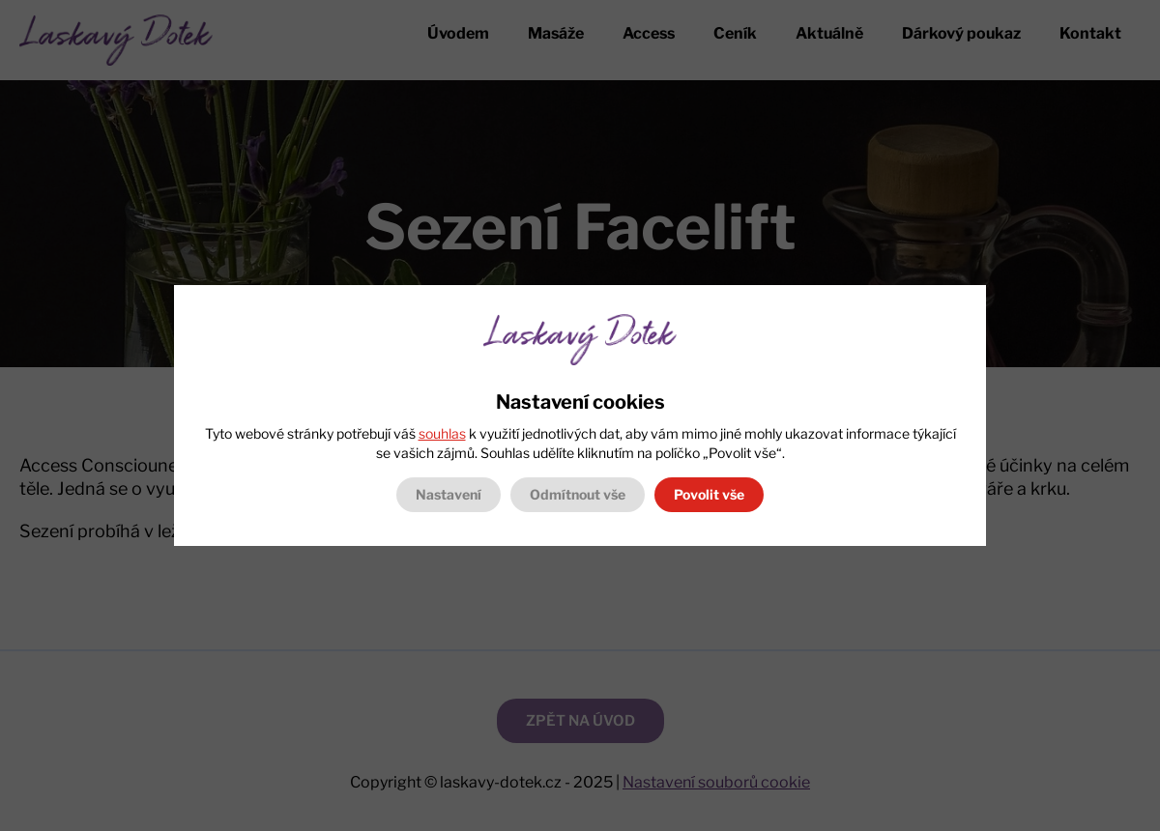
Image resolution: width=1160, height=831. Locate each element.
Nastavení (448, 494)
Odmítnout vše (577, 494)
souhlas (442, 433)
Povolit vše (709, 494)
